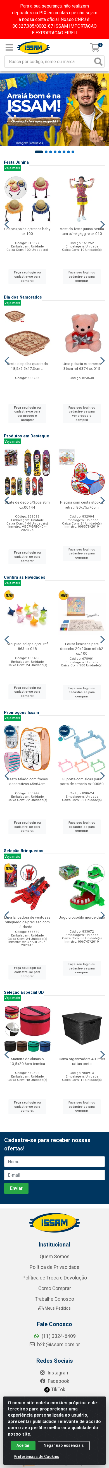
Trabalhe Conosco (54, 1384)
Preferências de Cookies (36, 1456)
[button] (39, 152)
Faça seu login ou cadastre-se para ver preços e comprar (27, 414)
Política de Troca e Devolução (54, 1363)
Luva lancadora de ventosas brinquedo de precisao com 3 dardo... (27, 922)
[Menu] (9, 47)
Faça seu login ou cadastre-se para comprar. (27, 276)
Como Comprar (54, 1374)
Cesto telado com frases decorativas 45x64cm (27, 781)
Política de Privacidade (54, 1352)
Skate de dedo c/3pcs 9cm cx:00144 (27, 504)
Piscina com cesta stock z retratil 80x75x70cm (81, 504)
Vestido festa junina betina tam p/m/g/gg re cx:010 (82, 231)
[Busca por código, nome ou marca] (49, 61)
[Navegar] (9, 113)
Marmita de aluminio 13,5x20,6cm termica (27, 1061)
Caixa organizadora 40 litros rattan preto (82, 1061)
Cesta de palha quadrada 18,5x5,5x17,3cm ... (27, 366)
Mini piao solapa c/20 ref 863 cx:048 (27, 646)
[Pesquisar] (98, 61)
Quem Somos (55, 1342)
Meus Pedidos (54, 1393)
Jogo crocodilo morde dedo (82, 917)
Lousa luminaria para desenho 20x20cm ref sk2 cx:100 (81, 649)
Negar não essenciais (64, 1445)
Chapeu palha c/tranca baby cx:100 (27, 231)
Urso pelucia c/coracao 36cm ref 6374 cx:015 (82, 366)
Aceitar (23, 1445)
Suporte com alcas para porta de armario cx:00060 (82, 781)
